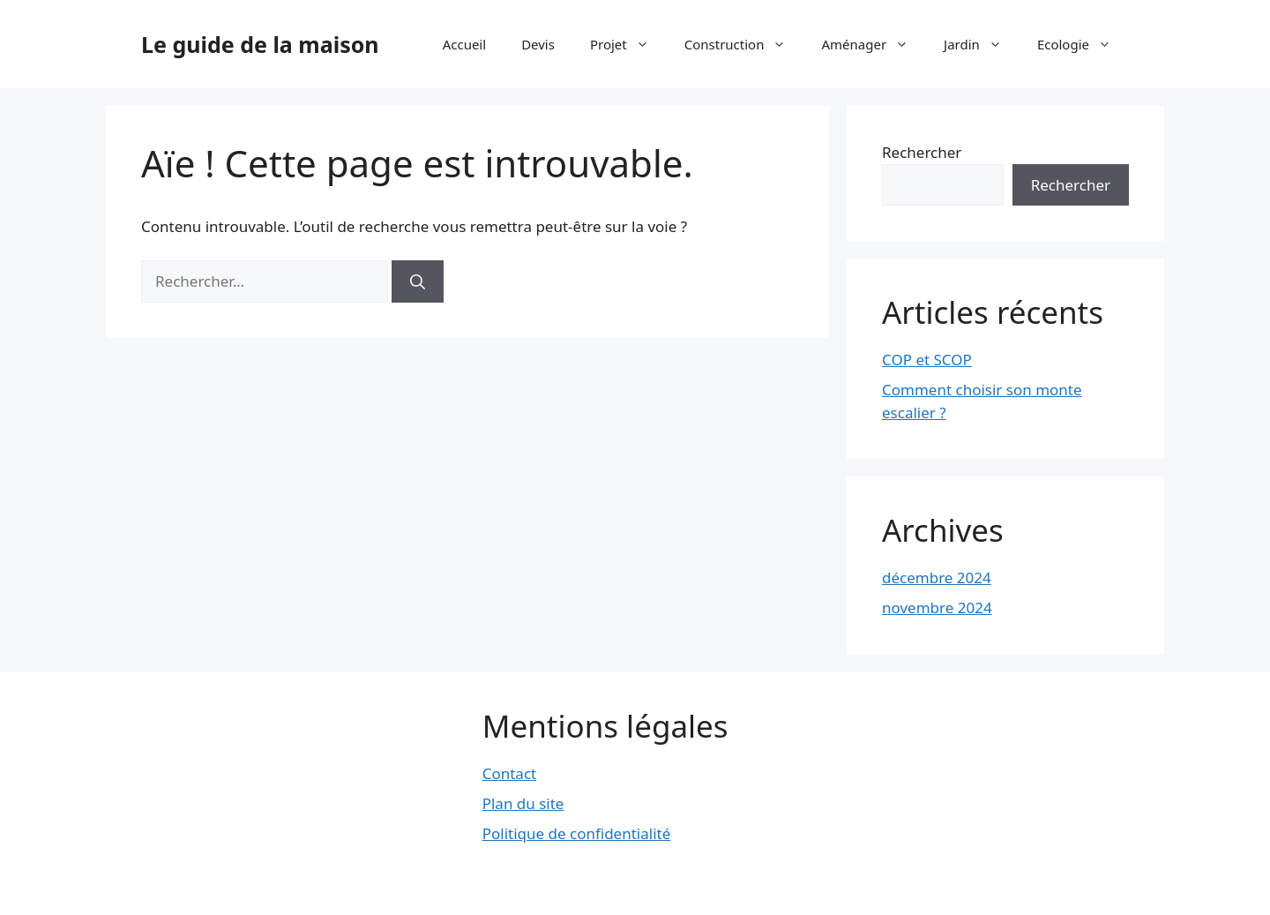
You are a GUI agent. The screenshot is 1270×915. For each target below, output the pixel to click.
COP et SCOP (927, 359)
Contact (509, 773)
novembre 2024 (937, 607)
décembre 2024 (936, 577)
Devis (538, 44)
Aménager (873, 44)
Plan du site (523, 803)
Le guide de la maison (260, 44)
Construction (744, 44)
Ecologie (1083, 44)
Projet (628, 44)
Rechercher (921, 152)
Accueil (464, 44)
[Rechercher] (418, 281)
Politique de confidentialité (576, 833)
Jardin (982, 44)
